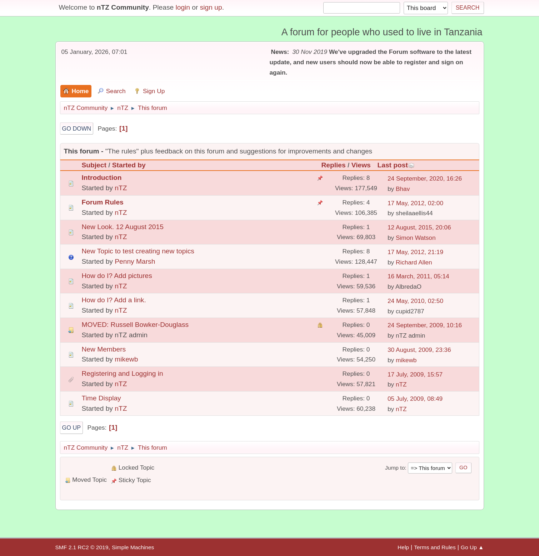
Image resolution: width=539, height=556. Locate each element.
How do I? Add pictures (117, 275)
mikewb (126, 359)
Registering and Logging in (122, 373)
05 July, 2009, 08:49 (415, 398)
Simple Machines (133, 547)
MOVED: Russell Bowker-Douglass (135, 324)
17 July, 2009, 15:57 (415, 374)
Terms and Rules (435, 547)
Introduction (102, 177)
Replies (333, 165)
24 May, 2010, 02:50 (415, 300)
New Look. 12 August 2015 (123, 227)
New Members (104, 349)
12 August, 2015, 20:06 (419, 227)
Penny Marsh (135, 261)
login (182, 7)
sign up (211, 7)
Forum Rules (103, 202)
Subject (94, 165)
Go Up (71, 427)
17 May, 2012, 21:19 (415, 252)
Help (403, 547)
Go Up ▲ (472, 547)
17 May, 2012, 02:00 (415, 203)
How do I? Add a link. (114, 300)
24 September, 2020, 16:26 (425, 178)
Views (361, 165)
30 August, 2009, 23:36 (419, 349)
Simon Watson (416, 237)
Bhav (403, 188)
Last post (395, 165)
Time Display (101, 398)
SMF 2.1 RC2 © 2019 (82, 547)
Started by (129, 165)
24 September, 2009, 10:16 (425, 325)
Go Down (76, 128)
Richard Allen (414, 262)
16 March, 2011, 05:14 (418, 276)
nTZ (121, 188)
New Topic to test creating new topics (138, 251)
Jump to (395, 468)
